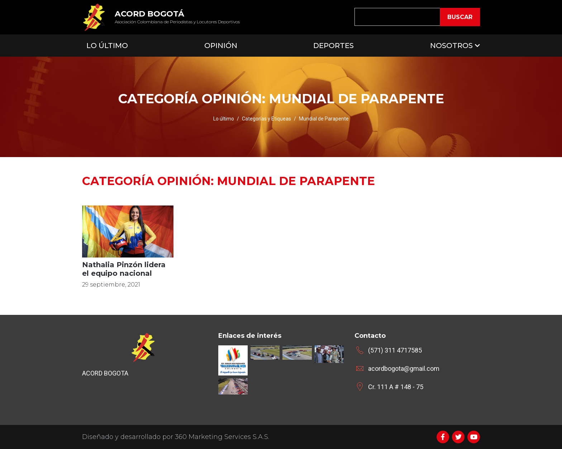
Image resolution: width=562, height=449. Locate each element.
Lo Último (107, 45)
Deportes (333, 45)
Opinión (220, 45)
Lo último (223, 119)
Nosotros (451, 45)
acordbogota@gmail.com (403, 368)
